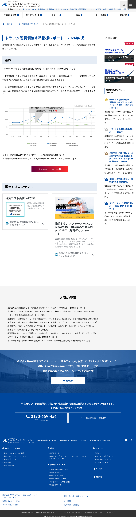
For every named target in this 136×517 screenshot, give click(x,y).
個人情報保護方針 (27, 512)
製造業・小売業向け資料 (58, 469)
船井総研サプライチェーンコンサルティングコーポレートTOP (19, 495)
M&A (34, 11)
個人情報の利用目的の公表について (48, 512)
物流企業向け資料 (56, 475)
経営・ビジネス (62, 11)
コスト (91, 11)
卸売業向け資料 (55, 472)
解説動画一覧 (54, 453)
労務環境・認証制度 (78, 11)
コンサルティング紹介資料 (59, 481)
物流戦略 (50, 11)
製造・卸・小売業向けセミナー (106, 456)
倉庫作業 (112, 11)
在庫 (119, 11)
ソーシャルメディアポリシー (72, 512)
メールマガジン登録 (10, 504)
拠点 (105, 11)
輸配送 (98, 11)
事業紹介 (69, 381)
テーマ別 (99, 468)
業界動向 (41, 11)
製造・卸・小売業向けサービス (76, 496)
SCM (28, 11)
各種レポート (10, 24)
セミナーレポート (101, 462)
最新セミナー (100, 453)
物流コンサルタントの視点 (14, 453)
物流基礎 (7, 462)
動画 (52, 448)
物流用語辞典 (9, 465)
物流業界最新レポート (57, 478)
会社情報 (67, 500)
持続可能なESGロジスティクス (16, 456)
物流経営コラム (10, 459)
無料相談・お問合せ (97, 418)
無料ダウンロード (58, 464)
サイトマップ (110, 512)
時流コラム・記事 (12, 448)
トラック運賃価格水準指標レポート (29, 24)
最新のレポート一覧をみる (48, 169)
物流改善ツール (55, 484)
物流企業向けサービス (11, 500)
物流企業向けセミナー (103, 459)
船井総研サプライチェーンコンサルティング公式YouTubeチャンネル (68, 457)
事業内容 (99, 474)
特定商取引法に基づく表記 (94, 512)
